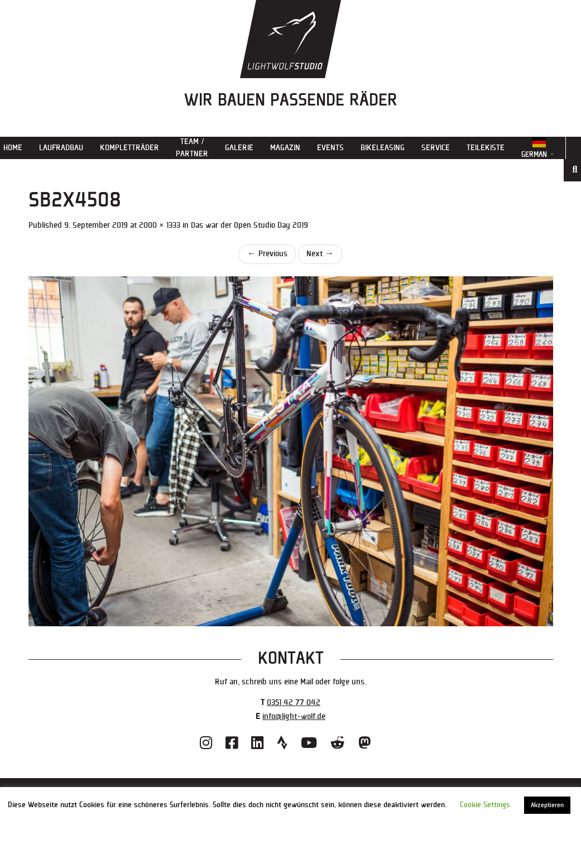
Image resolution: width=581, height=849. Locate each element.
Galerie (239, 147)
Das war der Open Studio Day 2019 (249, 225)
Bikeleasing (383, 147)
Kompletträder (129, 147)
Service (435, 147)
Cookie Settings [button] (485, 805)
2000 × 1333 (159, 225)
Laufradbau (61, 147)
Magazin (285, 147)
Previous (267, 254)
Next (320, 254)
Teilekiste (486, 147)
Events (330, 147)
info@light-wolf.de (293, 716)
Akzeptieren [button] (547, 805)
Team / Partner (192, 147)
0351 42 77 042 (293, 702)
